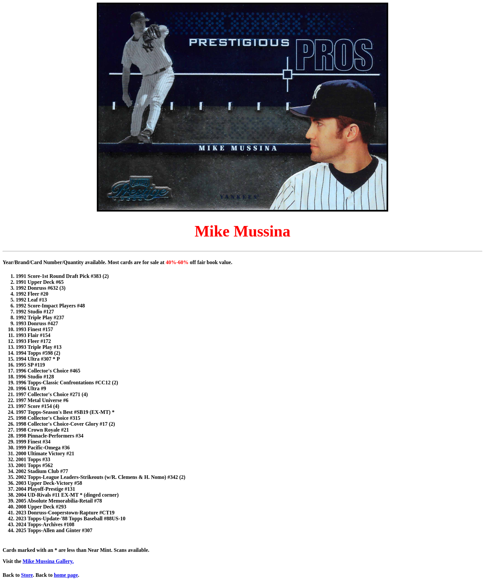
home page (66, 575)
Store (27, 575)
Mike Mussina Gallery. (48, 561)
